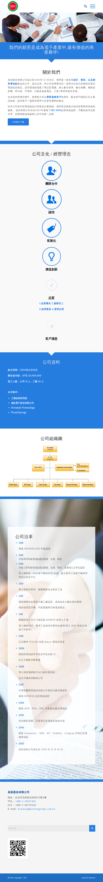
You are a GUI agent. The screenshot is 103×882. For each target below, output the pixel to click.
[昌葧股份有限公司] (43, 6)
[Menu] (91, 6)
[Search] (84, 6)
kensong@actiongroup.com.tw (36, 808)
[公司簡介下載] (18, 121)
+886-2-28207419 (25, 801)
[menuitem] (84, 6)
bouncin (92, 878)
